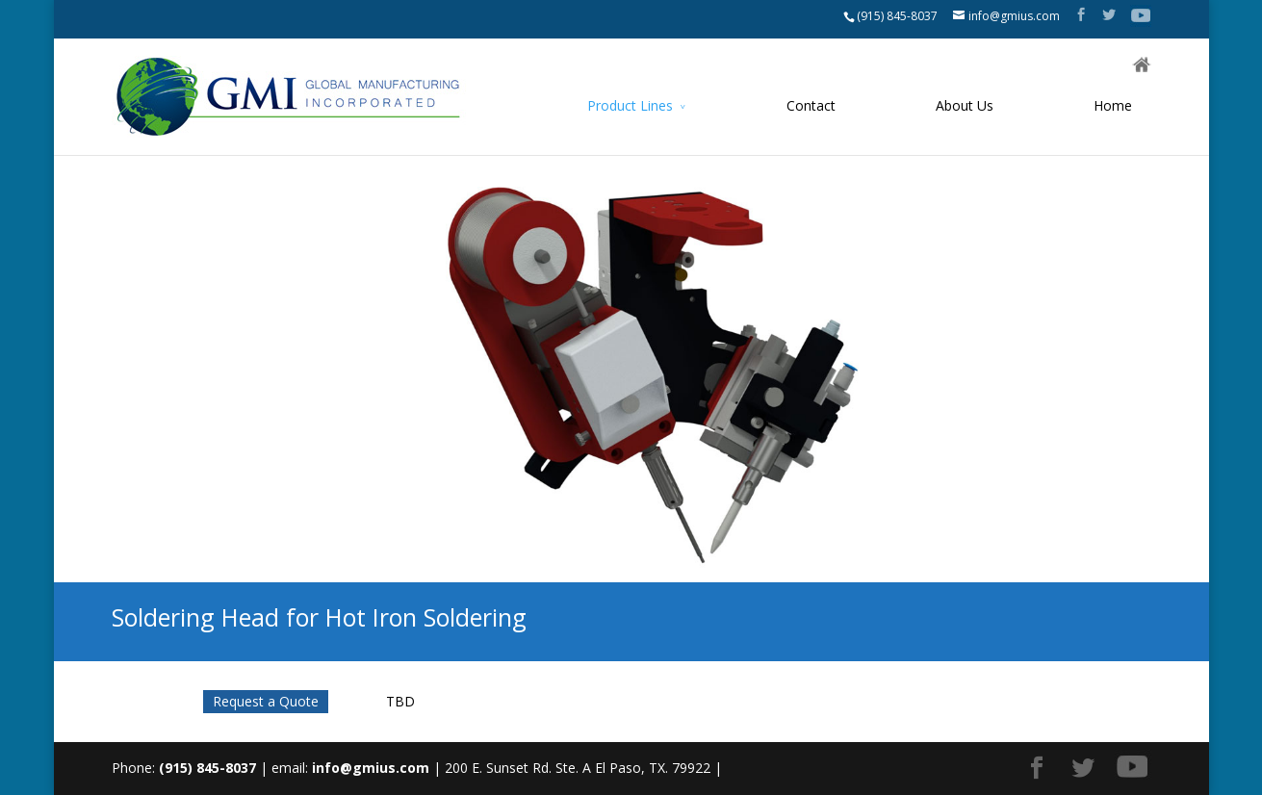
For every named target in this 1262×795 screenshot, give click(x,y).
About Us (964, 105)
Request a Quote (266, 701)
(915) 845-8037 (897, 16)
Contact (811, 105)
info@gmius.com (370, 767)
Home (1113, 105)
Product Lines (630, 105)
